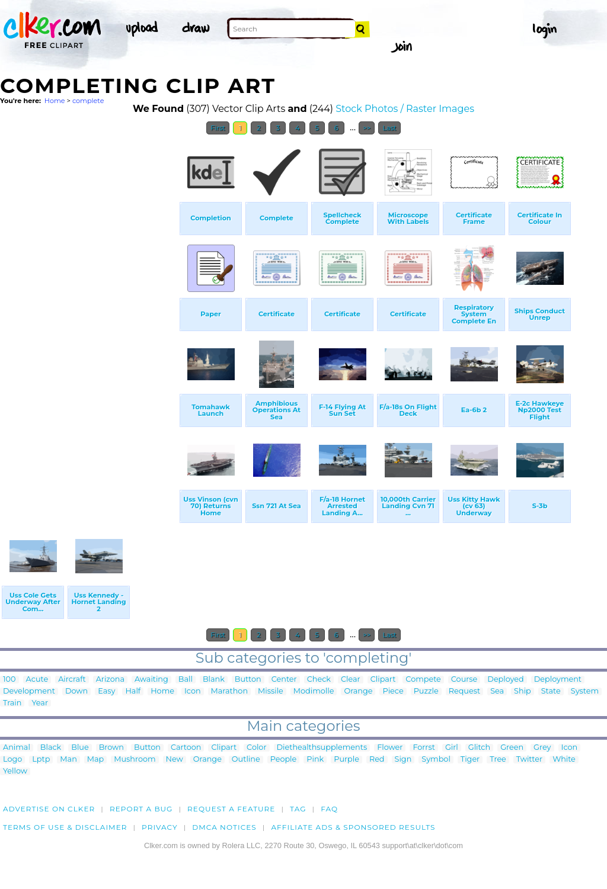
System (585, 691)
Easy (106, 691)
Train (12, 703)
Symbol (436, 759)
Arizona (110, 679)
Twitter (529, 759)
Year (39, 703)
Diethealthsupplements (322, 748)
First (217, 128)
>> (366, 128)
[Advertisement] (89, 318)
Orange (358, 691)
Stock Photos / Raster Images (405, 108)
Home (54, 101)
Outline (246, 759)
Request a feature (231, 808)
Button (248, 679)
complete (88, 101)
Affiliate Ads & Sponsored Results (353, 827)
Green (511, 748)
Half (132, 691)
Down (76, 691)
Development (29, 691)
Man (68, 759)
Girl (451, 748)
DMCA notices (224, 827)
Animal (16, 748)
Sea (497, 691)
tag (298, 808)
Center (284, 679)
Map (95, 759)
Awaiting (151, 679)
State (551, 691)
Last (389, 128)
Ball (185, 679)
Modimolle (313, 691)
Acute (37, 679)
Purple (346, 759)
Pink (315, 759)
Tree (498, 759)
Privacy (160, 827)
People (283, 759)
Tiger (470, 759)
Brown (111, 748)
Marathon (229, 691)
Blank (214, 679)
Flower (389, 748)
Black (50, 748)
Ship (522, 691)
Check (319, 679)
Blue (79, 748)
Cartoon (186, 748)
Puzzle (426, 691)
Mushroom (134, 759)
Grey (542, 748)
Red (377, 759)
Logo (12, 759)
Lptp (41, 759)
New (174, 759)
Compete (422, 679)
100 (9, 679)
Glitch (479, 748)
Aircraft (72, 679)
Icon (192, 691)
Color (256, 748)
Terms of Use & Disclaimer (65, 827)
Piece (392, 691)
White (564, 759)
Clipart (383, 679)
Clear (350, 679)
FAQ (329, 808)
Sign (403, 759)
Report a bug (141, 808)
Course (464, 679)
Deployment (558, 679)
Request (464, 691)
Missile (270, 691)
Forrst (424, 748)
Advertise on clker (49, 808)
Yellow (15, 771)
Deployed (505, 679)
